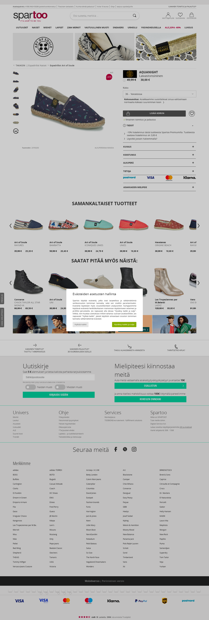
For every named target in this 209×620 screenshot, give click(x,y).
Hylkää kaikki (81, 324)
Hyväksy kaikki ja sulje (124, 324)
